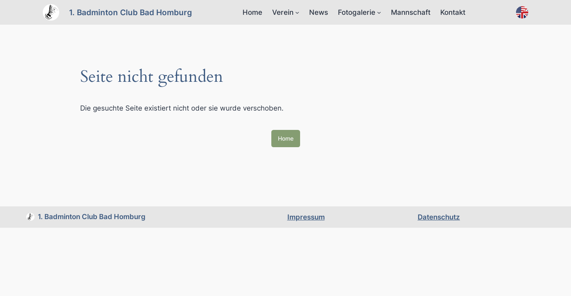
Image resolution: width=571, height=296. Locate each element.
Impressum (306, 217)
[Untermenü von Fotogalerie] (379, 12)
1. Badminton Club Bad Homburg (130, 12)
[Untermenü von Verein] (297, 12)
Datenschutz (439, 217)
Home (252, 12)
